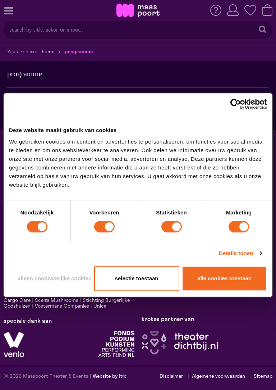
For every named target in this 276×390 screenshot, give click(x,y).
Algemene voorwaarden (218, 376)
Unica (99, 306)
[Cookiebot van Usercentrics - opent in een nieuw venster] (235, 104)
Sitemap (263, 376)
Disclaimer (171, 376)
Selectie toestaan (136, 278)
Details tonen (236, 253)
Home (48, 51)
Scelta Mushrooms (55, 300)
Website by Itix (109, 376)
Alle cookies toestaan (224, 278)
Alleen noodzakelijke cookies (54, 278)
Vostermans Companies (62, 306)
